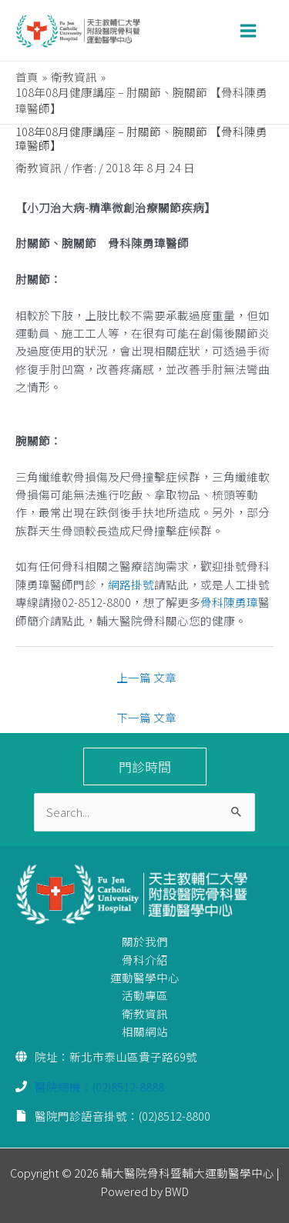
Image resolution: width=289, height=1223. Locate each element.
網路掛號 (131, 584)
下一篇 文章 (146, 717)
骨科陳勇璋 (229, 602)
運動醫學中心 (145, 977)
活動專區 (145, 995)
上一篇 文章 (146, 677)
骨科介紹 (145, 959)
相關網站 (145, 1031)
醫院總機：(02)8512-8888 (99, 1086)
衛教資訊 (38, 167)
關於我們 (145, 941)
